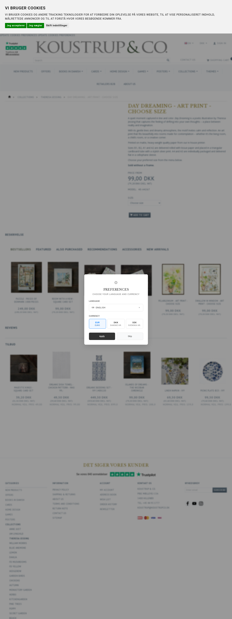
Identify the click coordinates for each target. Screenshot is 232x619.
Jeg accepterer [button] (16, 25)
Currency (94, 316)
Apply (102, 336)
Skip (130, 336)
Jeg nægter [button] (35, 25)
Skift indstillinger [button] (56, 25)
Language (94, 301)
